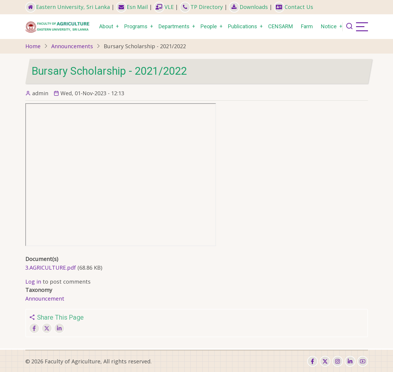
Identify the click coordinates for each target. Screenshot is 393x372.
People (209, 26)
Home (33, 46)
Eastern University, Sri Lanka (67, 6)
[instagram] (337, 361)
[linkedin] (350, 361)
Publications (242, 26)
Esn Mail (132, 6)
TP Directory (201, 6)
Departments (174, 26)
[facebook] (312, 361)
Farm (307, 26)
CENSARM (280, 26)
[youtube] (362, 361)
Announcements (72, 46)
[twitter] (325, 361)
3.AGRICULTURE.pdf (50, 267)
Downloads (248, 6)
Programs (135, 26)
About (106, 26)
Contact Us (293, 6)
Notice (329, 26)
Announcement (44, 298)
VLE (164, 6)
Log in (33, 281)
